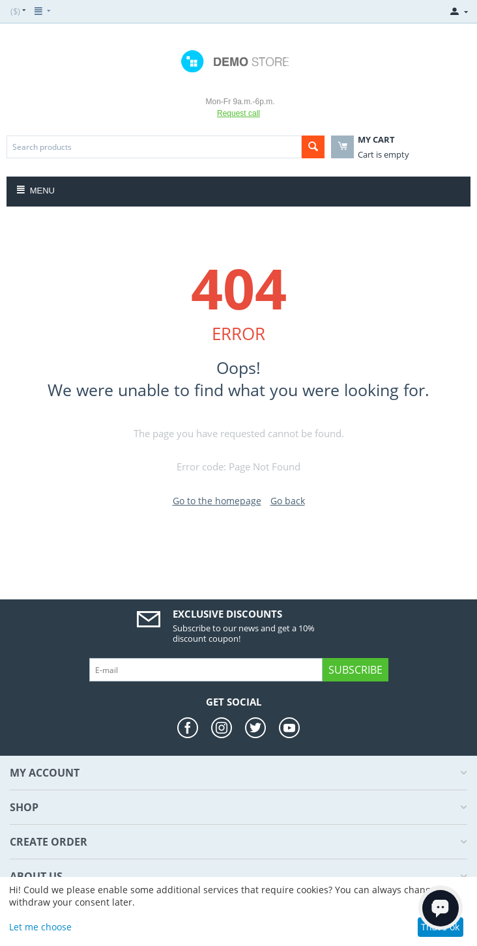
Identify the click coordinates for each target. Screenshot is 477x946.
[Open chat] (440, 907)
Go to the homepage (217, 500)
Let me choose (40, 927)
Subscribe (355, 670)
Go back (287, 500)
